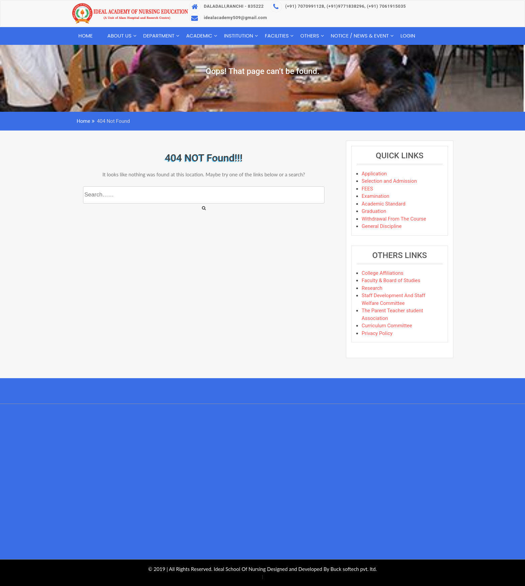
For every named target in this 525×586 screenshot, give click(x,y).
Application (374, 174)
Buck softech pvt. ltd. (353, 569)
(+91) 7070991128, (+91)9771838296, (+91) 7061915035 (338, 6)
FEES (367, 189)
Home (85, 35)
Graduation (374, 211)
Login (407, 35)
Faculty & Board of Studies (391, 280)
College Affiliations (382, 273)
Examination (375, 196)
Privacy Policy (377, 333)
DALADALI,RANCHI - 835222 (226, 6)
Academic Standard (383, 204)
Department (159, 35)
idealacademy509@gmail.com (228, 17)
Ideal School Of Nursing (240, 569)
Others (309, 35)
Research (372, 288)
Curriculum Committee (387, 326)
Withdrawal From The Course (394, 219)
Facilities (277, 35)
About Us (119, 35)
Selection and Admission (389, 181)
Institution (238, 35)
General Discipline (381, 226)
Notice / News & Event (360, 35)
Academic (199, 35)
